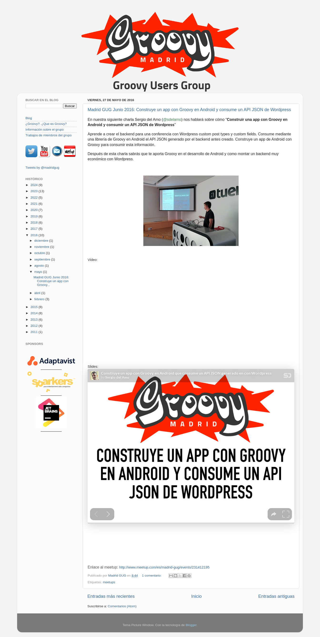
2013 (34, 319)
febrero (39, 299)
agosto (39, 265)
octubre (40, 253)
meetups (109, 582)
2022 (34, 197)
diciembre (41, 240)
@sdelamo (172, 120)
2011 (34, 332)
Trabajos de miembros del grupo (48, 135)
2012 (34, 326)
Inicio (196, 596)
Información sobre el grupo (44, 129)
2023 (34, 191)
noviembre (42, 247)
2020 (34, 210)
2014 (34, 313)
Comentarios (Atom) (122, 606)
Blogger (191, 625)
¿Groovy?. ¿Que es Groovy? (46, 124)
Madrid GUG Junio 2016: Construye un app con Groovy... (51, 281)
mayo (38, 272)
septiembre (42, 259)
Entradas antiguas (276, 596)
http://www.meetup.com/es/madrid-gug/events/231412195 (164, 567)
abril (37, 293)
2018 (34, 222)
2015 (34, 307)
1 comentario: (152, 575)
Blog (28, 118)
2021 (34, 204)
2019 (34, 216)
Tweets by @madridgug (42, 167)
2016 (34, 235)
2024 (34, 185)
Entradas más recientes (111, 596)
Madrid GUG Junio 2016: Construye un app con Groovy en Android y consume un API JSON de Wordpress (189, 109)
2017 (34, 228)
